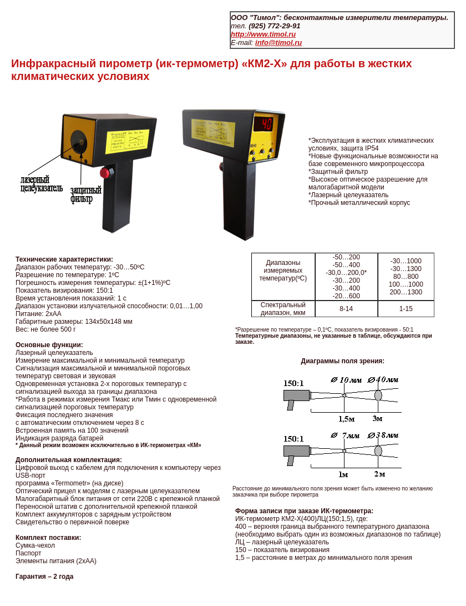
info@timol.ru (278, 42)
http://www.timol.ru (263, 34)
